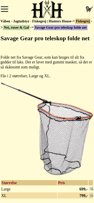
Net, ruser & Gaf (16, 27)
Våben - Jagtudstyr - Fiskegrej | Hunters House (36, 21)
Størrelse (9, 183)
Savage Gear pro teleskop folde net (61, 27)
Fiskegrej (83, 21)
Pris (61, 183)
